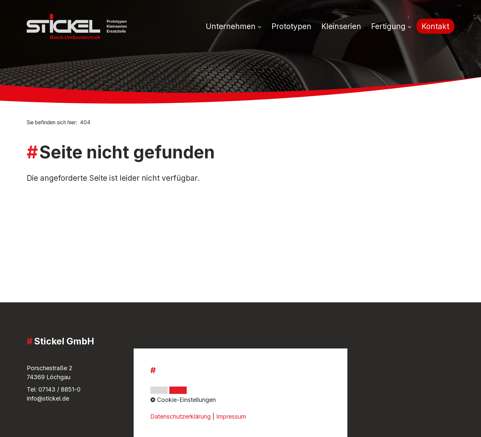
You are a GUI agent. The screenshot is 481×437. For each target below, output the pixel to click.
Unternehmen (234, 26)
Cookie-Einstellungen (202, 396)
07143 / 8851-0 (59, 389)
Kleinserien (341, 26)
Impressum (188, 366)
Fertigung (391, 26)
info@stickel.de (48, 398)
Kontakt (435, 26)
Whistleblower (192, 378)
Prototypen (291, 26)
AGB (179, 357)
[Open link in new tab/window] (328, 385)
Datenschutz (190, 387)
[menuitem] (236, 27)
